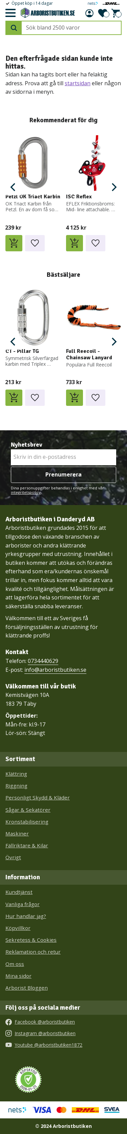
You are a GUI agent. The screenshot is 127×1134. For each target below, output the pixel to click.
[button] (10, 13)
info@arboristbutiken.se (55, 669)
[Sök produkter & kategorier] (71, 27)
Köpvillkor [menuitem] (17, 927)
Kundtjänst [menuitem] (19, 891)
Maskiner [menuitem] (17, 833)
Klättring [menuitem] (16, 773)
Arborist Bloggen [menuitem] (26, 987)
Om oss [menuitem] (14, 963)
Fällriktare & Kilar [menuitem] (26, 845)
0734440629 (43, 661)
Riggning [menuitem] (16, 785)
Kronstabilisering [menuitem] (26, 821)
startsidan (77, 83)
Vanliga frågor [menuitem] (22, 904)
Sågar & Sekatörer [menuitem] (27, 809)
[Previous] (13, 187)
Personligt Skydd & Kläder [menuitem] (37, 797)
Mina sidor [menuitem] (18, 975)
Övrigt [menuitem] (13, 857)
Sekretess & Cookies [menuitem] (31, 939)
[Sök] (14, 27)
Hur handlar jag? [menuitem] (25, 916)
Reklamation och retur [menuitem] (33, 951)
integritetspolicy (26, 492)
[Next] (113, 187)
